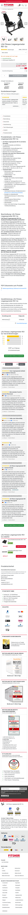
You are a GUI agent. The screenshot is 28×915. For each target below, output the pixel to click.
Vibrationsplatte (18, 907)
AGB (3, 868)
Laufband (4, 885)
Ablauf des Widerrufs (19, 875)
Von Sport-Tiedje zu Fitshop (7, 818)
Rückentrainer (5, 905)
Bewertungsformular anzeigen (14, 356)
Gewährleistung (7, 124)
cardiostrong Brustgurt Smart (15, 550)
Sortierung (8, 364)
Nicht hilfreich (11, 387)
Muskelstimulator (6, 907)
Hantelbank (17, 890)
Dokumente (6, 121)
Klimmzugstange (18, 905)
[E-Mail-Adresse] (10, 788)
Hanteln (17, 892)
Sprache (21, 364)
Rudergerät (17, 885)
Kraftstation (5, 887)
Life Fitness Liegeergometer (7, 9)
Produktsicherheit (7, 133)
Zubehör (5, 130)
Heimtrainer (4, 897)
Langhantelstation (19, 900)
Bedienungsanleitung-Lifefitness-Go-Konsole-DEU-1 (14, 289)
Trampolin (17, 887)
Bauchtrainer (18, 902)
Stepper (4, 900)
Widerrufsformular (6, 875)
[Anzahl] (5, 75)
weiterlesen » (16, 106)
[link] (7, 612)
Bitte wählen (5, 52)
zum (5, 862)
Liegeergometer (18, 895)
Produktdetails (6, 116)
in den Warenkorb (18, 75)
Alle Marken (4, 911)
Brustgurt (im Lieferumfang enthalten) (13, 192)
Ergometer (17, 882)
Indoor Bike (4, 892)
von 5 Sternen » (10, 94)
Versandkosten (5, 873)
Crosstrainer (5, 882)
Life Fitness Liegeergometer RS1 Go (14, 804)
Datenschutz (17, 868)
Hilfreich (4, 387)
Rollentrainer (18, 897)
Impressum (17, 870)
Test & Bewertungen (8, 127)
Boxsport (4, 895)
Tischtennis (4, 890)
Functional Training (6, 902)
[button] (2, 23)
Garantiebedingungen (21, 323)
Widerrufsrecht (18, 873)
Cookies (3, 870)
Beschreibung (6, 119)
